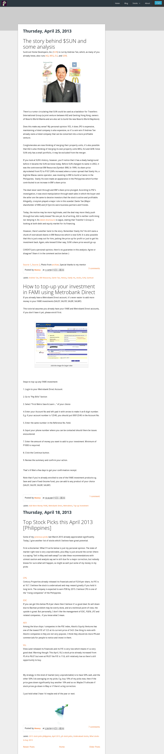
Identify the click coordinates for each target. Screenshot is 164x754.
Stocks (135, 3)
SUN (55, 52)
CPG (25, 578)
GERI (65, 56)
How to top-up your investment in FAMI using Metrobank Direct (59, 289)
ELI (56, 56)
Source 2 (36, 264)
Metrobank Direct (55, 506)
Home (117, 3)
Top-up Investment (80, 506)
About (147, 3)
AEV (25, 623)
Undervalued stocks (80, 736)
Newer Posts (28, 747)
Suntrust (90, 278)
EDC (25, 600)
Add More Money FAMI (38, 506)
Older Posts (94, 747)
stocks (78, 278)
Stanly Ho (71, 278)
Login (158, 3)
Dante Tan (56, 278)
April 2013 (56, 736)
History (64, 278)
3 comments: (94, 268)
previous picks (41, 537)
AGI (47, 56)
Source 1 (27, 264)
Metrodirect (67, 506)
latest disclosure (48, 220)
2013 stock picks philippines (40, 736)
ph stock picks (66, 736)
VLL (24, 645)
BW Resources (45, 278)
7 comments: (94, 727)
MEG (52, 56)
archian (55, 264)
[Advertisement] (82, 15)
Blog (126, 3)
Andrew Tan (33, 278)
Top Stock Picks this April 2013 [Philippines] (58, 524)
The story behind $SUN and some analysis (54, 43)
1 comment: (94, 496)
